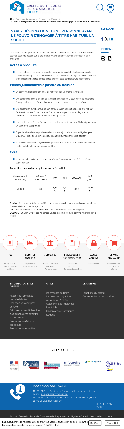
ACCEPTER (112, 423)
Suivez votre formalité (22, 328)
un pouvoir (21, 92)
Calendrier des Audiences (60, 303)
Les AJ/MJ (52, 307)
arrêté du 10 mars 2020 (52, 203)
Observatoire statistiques (60, 311)
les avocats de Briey (57, 292)
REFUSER (94, 423)
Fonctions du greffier (94, 292)
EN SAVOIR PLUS (51, 425)
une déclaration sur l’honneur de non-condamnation (40, 109)
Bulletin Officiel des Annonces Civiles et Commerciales (47, 213)
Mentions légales (70, 416)
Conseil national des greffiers (98, 296)
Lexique (50, 314)
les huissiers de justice (58, 296)
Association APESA (57, 300)
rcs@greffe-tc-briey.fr (54, 394)
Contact (84, 416)
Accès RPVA (17, 317)
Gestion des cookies (100, 416)
